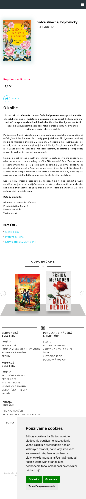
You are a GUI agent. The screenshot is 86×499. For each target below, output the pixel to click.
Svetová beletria (14, 236)
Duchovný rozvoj (54, 359)
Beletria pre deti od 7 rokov (21, 414)
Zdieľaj (16, 98)
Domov (10, 422)
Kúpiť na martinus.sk (16, 79)
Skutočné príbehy (13, 375)
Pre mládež (9, 345)
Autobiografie (52, 356)
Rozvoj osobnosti (54, 345)
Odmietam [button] (51, 479)
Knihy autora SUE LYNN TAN (20, 241)
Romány (7, 341)
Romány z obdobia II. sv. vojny (21, 348)
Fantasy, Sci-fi (11, 382)
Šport (47, 352)
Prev (3, 293)
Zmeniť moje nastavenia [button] (42, 486)
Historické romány (14, 352)
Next (82, 293)
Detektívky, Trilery (14, 389)
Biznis (47, 341)
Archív (6, 356)
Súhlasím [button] (34, 479)
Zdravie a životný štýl (58, 348)
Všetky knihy (12, 231)
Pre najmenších (13, 410)
